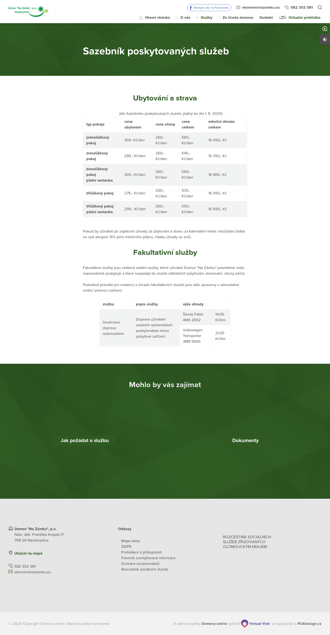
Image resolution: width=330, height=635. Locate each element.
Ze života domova (238, 17)
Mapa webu (130, 541)
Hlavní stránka (157, 17)
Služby (206, 17)
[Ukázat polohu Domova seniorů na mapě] (83, 553)
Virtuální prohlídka (305, 17)
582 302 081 (302, 7)
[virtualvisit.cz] (255, 624)
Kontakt (266, 17)
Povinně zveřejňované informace (148, 558)
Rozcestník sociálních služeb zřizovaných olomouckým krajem (247, 542)
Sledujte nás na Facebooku (211, 7)
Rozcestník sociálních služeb (144, 569)
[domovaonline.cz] (214, 624)
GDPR (126, 546)
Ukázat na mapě (28, 553)
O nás (185, 17)
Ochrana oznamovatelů (140, 563)
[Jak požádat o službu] (84, 441)
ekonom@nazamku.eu (261, 7)
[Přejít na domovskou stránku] (28, 11)
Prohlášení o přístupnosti (141, 552)
